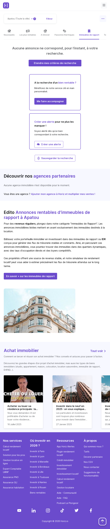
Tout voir (98, 351)
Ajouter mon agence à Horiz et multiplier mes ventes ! (63, 193)
